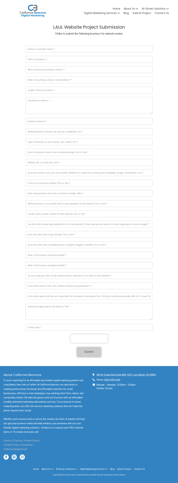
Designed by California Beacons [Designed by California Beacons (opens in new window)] (115, 475)
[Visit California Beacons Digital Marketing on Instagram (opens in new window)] (22, 457)
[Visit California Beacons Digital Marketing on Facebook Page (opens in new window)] (6, 457)
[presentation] (89, 338)
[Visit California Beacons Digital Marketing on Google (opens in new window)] (14, 457)
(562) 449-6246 (112, 379)
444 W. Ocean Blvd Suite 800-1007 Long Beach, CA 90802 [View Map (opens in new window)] (126, 374)
